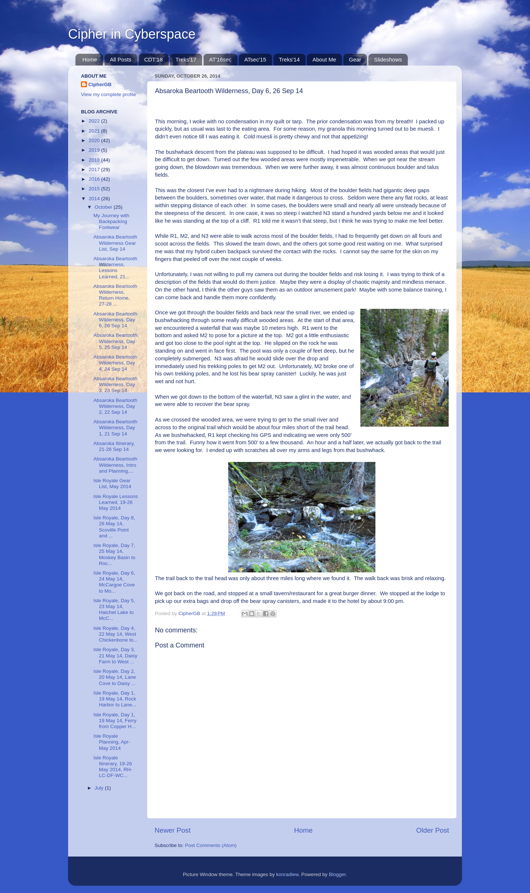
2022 (95, 121)
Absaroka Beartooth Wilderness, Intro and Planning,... (115, 464)
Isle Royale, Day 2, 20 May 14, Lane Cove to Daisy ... (114, 677)
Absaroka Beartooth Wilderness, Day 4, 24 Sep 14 (115, 362)
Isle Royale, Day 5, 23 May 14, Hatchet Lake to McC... (114, 609)
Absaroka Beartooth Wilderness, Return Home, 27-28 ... (115, 295)
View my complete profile (108, 94)
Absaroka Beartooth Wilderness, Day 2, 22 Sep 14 (115, 406)
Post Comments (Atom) (211, 845)
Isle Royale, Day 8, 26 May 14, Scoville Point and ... (114, 527)
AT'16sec (220, 59)
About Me (324, 59)
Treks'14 (289, 59)
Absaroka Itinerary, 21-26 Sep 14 (114, 446)
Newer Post (173, 830)
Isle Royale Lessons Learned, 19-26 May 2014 (115, 502)
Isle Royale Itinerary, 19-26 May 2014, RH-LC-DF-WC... (112, 767)
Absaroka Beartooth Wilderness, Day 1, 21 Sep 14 (115, 427)
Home (89, 59)
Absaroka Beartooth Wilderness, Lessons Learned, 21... (115, 267)
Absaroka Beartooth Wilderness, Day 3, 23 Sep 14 (115, 384)
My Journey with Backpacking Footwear (111, 221)
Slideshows (388, 59)
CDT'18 (153, 59)
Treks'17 (186, 59)
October (104, 207)
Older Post (432, 830)
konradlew (287, 874)
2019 (95, 150)
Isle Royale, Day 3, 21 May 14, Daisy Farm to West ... (115, 655)
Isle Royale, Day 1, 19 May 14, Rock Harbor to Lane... (114, 698)
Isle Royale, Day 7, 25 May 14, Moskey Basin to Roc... (114, 554)
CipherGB (100, 84)
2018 (95, 160)
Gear (355, 59)
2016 (95, 179)
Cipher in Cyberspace (131, 34)
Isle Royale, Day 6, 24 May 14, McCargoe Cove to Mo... (114, 582)
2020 (95, 140)
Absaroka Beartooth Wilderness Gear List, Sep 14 (115, 242)
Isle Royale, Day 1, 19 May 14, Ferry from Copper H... (115, 720)
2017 (95, 169)
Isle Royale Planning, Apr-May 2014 (111, 742)
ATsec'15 (255, 59)
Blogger (337, 874)
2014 (95, 198)
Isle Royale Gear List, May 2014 (112, 483)
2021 (95, 131)
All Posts (120, 59)
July (100, 788)
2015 (95, 188)
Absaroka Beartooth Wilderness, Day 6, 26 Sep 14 (115, 319)
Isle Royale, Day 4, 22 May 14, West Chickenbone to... (115, 634)
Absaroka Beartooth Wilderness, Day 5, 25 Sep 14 (115, 341)
